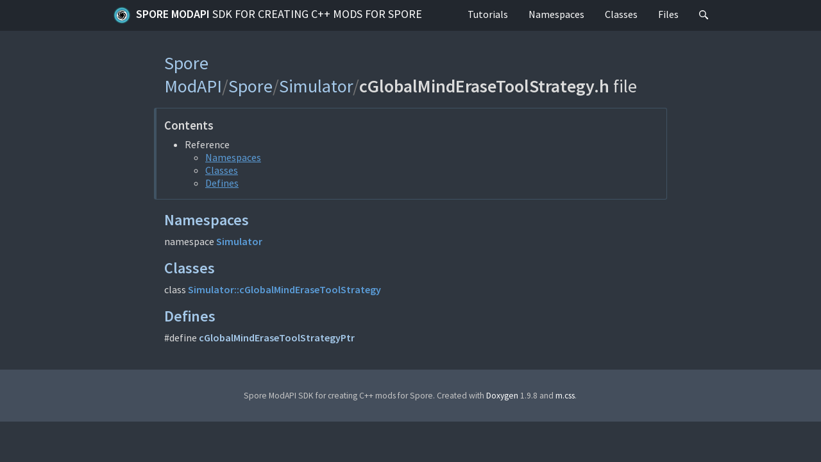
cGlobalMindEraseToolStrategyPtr (277, 337)
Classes (621, 14)
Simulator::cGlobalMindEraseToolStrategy (284, 289)
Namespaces (556, 14)
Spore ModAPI (267, 15)
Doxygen (502, 395)
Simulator (316, 86)
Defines (222, 182)
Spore (250, 86)
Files (668, 14)
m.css (565, 395)
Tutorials (488, 14)
